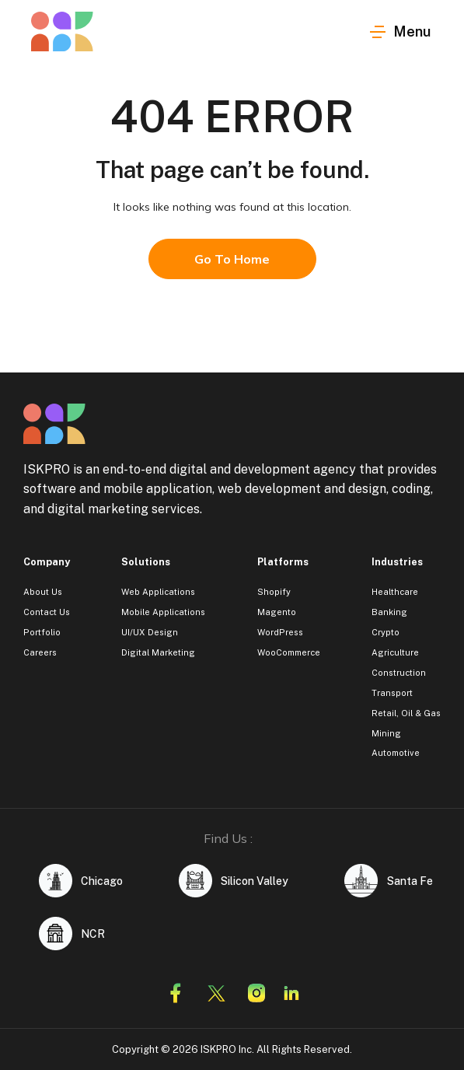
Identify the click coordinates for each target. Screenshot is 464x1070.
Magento (276, 612)
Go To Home (232, 259)
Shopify (274, 591)
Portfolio (42, 632)
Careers (40, 652)
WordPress (280, 632)
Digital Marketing (158, 652)
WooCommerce (288, 652)
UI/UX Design (149, 632)
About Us (42, 591)
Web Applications (158, 591)
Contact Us (46, 612)
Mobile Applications (163, 612)
